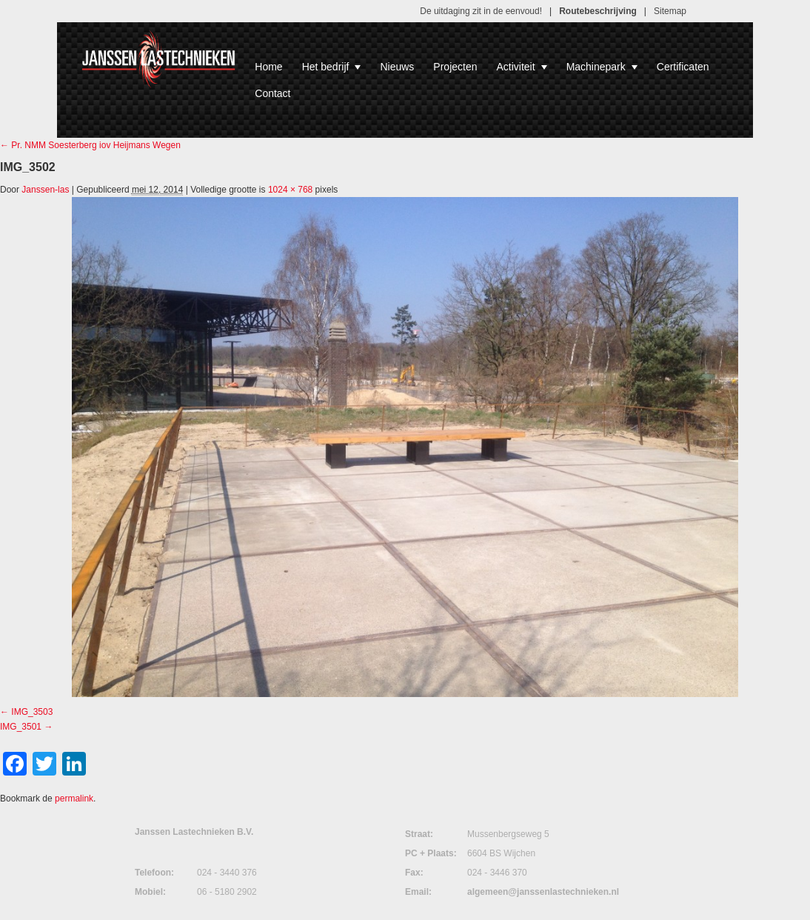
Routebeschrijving (598, 11)
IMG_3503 (32, 712)
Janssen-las (45, 189)
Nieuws (397, 67)
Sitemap (670, 11)
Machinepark (601, 67)
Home (268, 67)
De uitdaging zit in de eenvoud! (481, 11)
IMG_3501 (20, 726)
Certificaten (683, 67)
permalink (74, 798)
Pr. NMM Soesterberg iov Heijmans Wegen (90, 145)
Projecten (455, 67)
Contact (272, 93)
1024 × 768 (290, 189)
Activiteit (522, 67)
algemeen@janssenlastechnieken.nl (543, 892)
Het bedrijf (331, 67)
